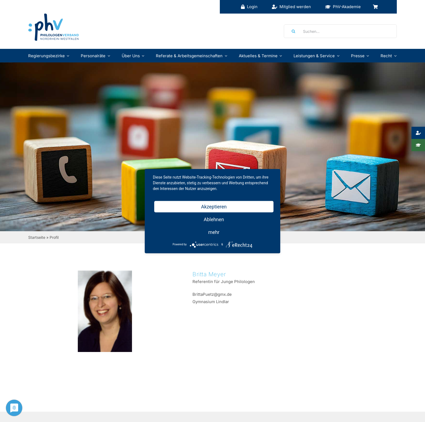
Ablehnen (214, 219)
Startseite (36, 237)
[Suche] (292, 31)
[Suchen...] (340, 31)
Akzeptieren (214, 206)
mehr (213, 232)
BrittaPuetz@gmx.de (212, 294)
